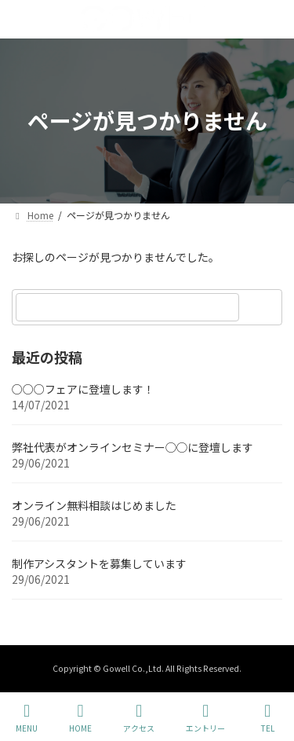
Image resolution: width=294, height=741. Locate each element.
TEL (267, 717)
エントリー (205, 717)
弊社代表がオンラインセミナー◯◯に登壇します (132, 447)
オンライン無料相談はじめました (94, 505)
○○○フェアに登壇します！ (83, 389)
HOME (80, 717)
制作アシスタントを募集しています (99, 563)
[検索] (262, 307)
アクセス (138, 717)
